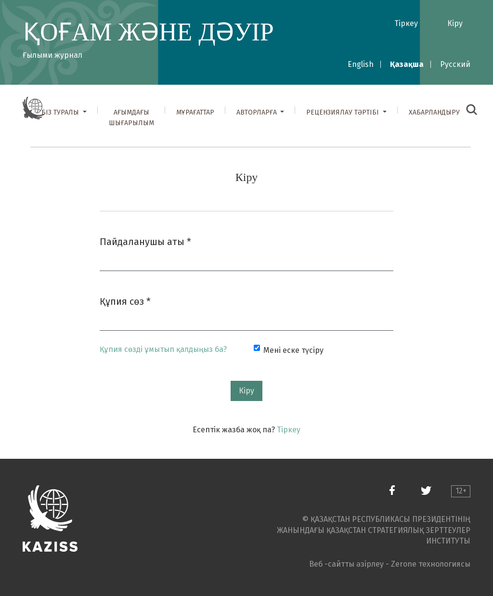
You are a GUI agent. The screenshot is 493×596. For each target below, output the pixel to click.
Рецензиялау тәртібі (343, 112)
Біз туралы (61, 112)
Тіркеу (406, 23)
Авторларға (257, 112)
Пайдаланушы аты (145, 240)
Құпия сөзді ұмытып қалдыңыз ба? (163, 349)
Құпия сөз (125, 300)
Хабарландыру (434, 112)
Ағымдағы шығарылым (131, 117)
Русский (455, 64)
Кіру (455, 23)
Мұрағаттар (195, 112)
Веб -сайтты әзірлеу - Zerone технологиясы (389, 564)
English (361, 64)
